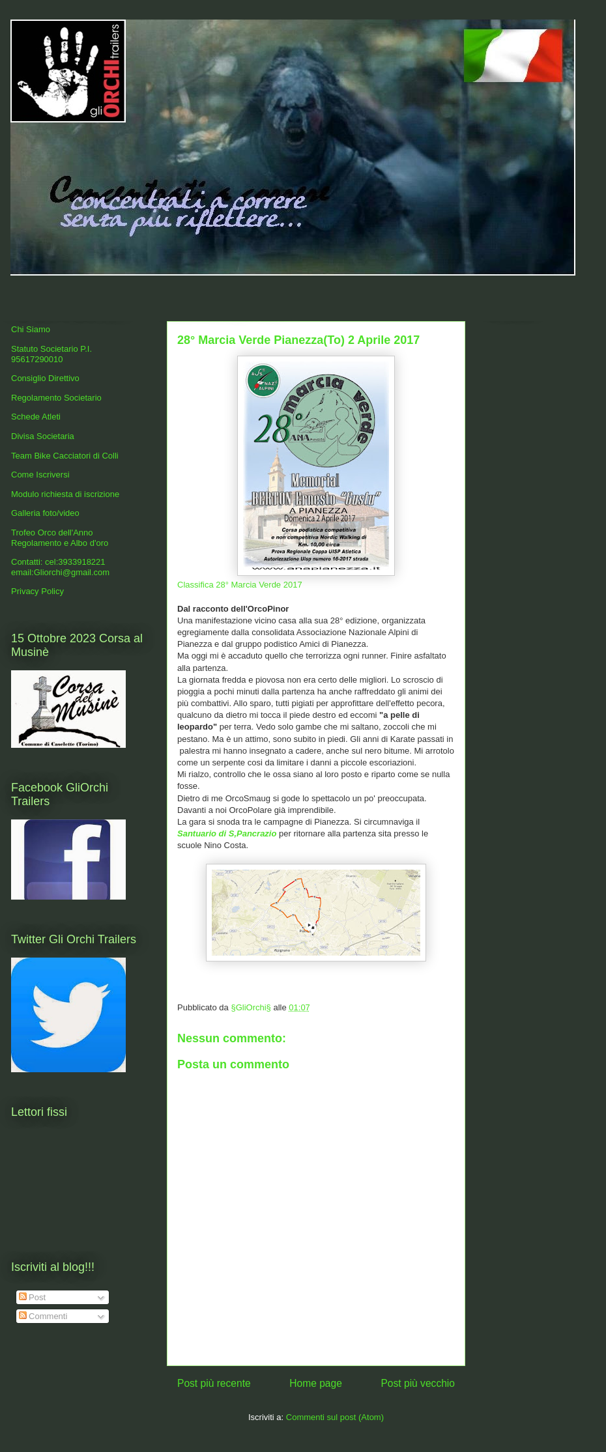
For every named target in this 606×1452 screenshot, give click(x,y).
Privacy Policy (37, 591)
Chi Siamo (30, 329)
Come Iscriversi (40, 474)
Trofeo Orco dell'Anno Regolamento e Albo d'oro (59, 538)
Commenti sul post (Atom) (335, 1417)
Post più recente (214, 1383)
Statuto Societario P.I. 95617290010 (51, 354)
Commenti (43, 1316)
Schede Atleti (36, 416)
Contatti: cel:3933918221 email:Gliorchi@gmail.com (60, 567)
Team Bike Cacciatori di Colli (65, 456)
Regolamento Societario (56, 398)
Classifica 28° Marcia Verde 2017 (239, 585)
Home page (315, 1383)
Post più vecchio (418, 1383)
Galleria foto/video (45, 513)
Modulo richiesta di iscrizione (65, 494)
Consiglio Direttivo (45, 378)
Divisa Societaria (42, 436)
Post (32, 1297)
